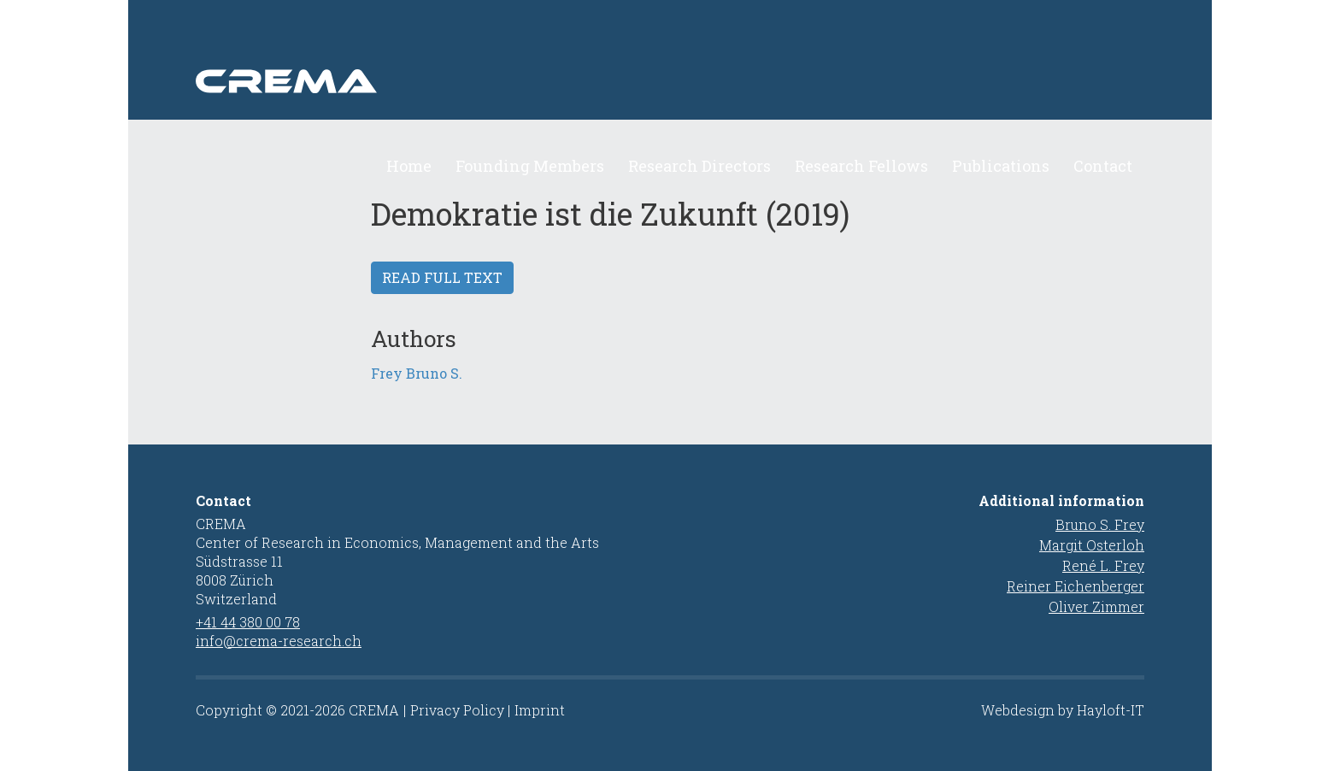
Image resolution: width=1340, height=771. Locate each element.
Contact (1102, 166)
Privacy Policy (457, 710)
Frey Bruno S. (416, 373)
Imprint (539, 710)
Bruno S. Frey (1099, 524)
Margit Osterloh (1091, 545)
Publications (1000, 166)
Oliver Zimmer (1096, 606)
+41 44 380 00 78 (248, 622)
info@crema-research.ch (278, 641)
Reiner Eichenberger (1075, 586)
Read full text (442, 277)
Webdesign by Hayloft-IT (1062, 710)
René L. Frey (1103, 565)
